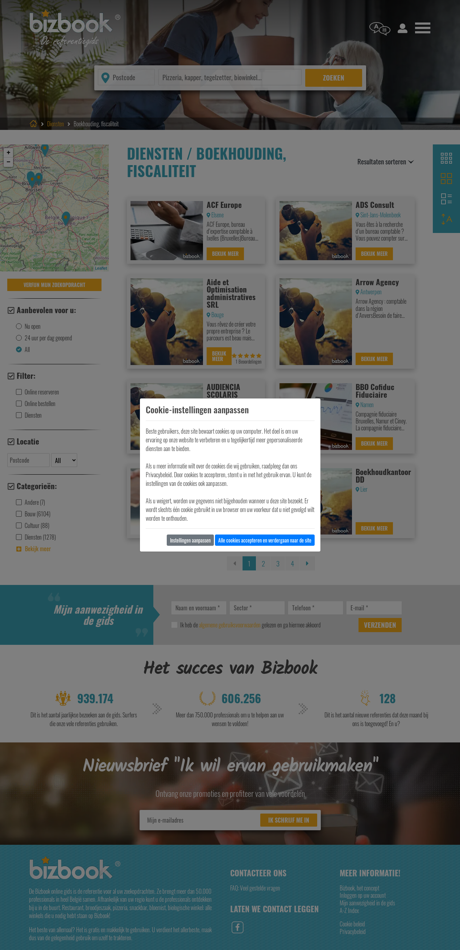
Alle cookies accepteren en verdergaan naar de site (264, 540)
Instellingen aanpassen (190, 540)
